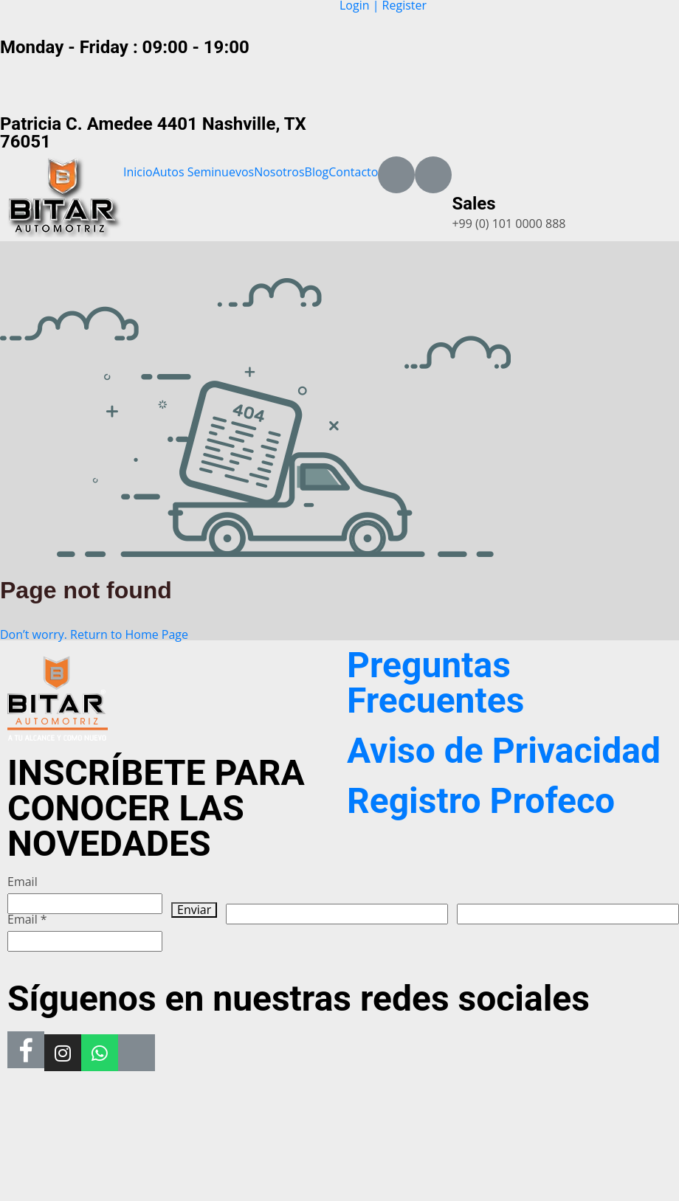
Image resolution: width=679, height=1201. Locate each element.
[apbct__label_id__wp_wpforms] (337, 914)
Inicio (138, 172)
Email (22, 881)
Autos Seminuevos (204, 172)
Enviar (194, 910)
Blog (317, 172)
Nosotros (279, 172)
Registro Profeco (481, 801)
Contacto (353, 172)
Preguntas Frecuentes (435, 682)
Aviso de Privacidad (504, 751)
